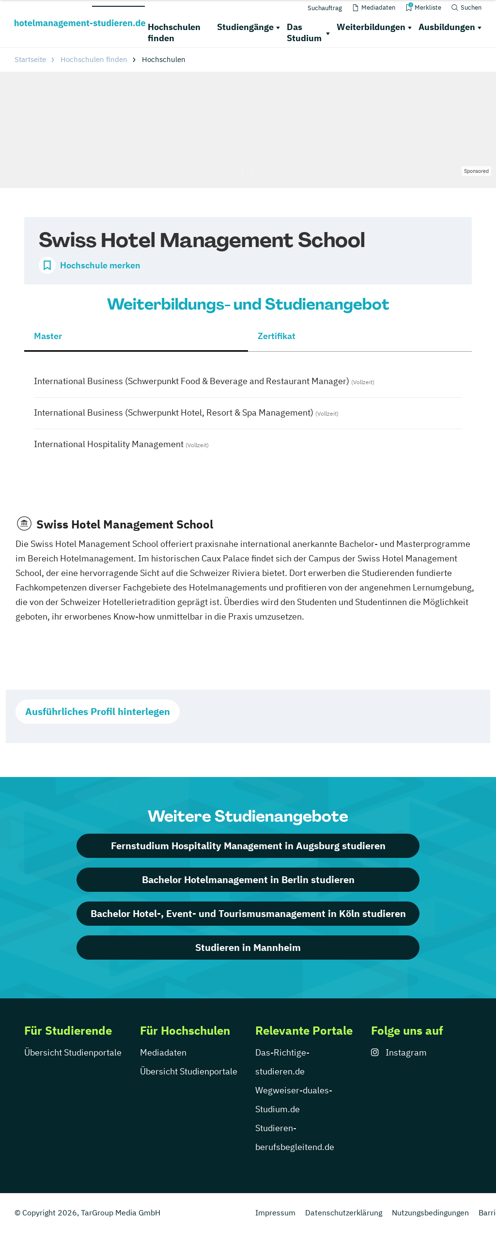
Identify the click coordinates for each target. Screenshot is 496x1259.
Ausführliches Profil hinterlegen (97, 711)
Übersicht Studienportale (73, 1052)
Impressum (275, 1212)
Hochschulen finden (174, 32)
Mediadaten (163, 1052)
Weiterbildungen (371, 26)
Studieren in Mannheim (248, 947)
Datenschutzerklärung (343, 1212)
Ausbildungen (446, 26)
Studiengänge (245, 26)
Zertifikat (276, 336)
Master (48, 336)
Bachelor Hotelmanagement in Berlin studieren (248, 879)
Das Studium (304, 32)
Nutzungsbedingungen (430, 1212)
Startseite (30, 59)
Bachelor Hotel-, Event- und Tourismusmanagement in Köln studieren (248, 913)
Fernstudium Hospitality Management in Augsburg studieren (248, 845)
